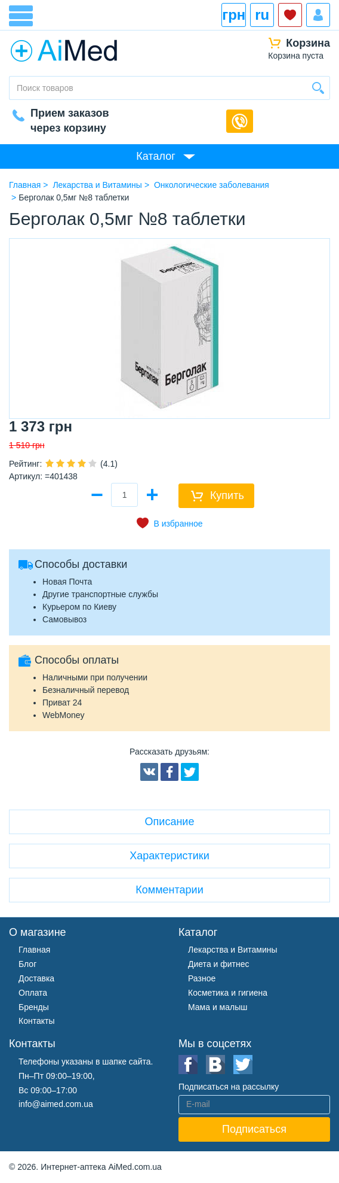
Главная (34, 949)
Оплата (33, 993)
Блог (27, 964)
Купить (227, 495)
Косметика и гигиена (227, 993)
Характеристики (169, 856)
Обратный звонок (239, 121)
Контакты (36, 1021)
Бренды (34, 1007)
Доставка (36, 978)
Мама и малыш (218, 1007)
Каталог (155, 156)
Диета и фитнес (218, 964)
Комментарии (169, 890)
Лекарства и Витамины (233, 949)
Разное (201, 978)
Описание (170, 822)
